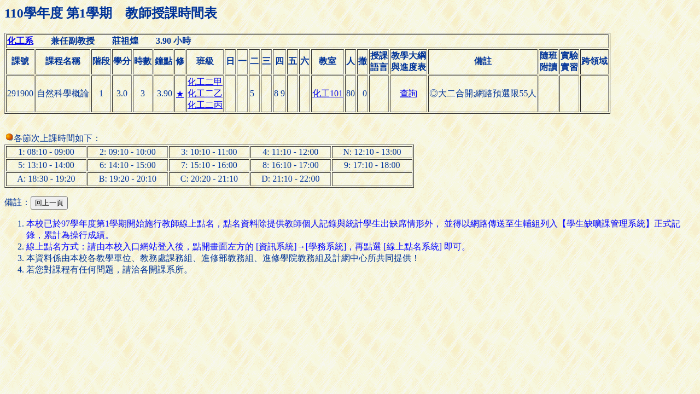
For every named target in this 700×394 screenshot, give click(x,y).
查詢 (408, 93)
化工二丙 (205, 104)
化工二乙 (205, 93)
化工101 (327, 93)
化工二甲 (205, 81)
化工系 (20, 40)
